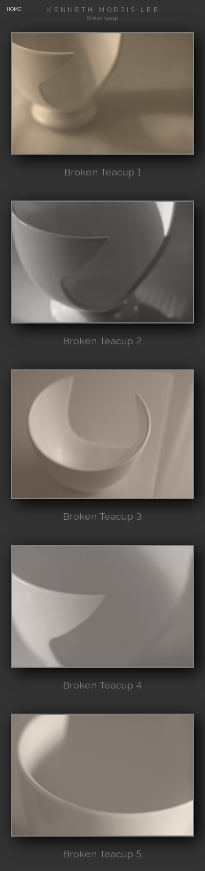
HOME (14, 9)
